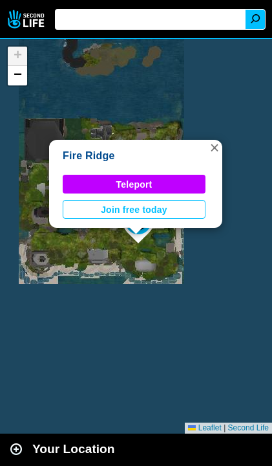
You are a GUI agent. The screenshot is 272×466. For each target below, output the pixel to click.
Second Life (27, 19)
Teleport (134, 184)
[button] (214, 147)
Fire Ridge (89, 155)
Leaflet (204, 427)
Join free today (134, 210)
